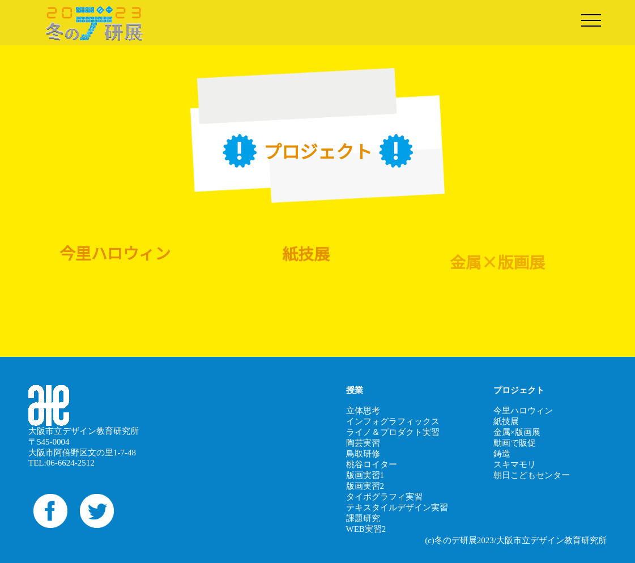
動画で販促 (514, 442)
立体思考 (363, 410)
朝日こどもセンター (531, 475)
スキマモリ (514, 464)
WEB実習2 (366, 529)
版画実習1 (365, 475)
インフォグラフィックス (393, 421)
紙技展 (506, 421)
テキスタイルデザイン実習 (397, 507)
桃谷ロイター (371, 464)
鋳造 (501, 453)
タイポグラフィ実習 (384, 496)
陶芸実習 (363, 442)
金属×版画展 (516, 432)
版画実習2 (365, 486)
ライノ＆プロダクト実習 (393, 432)
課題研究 (363, 518)
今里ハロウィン (523, 410)
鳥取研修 (363, 453)
